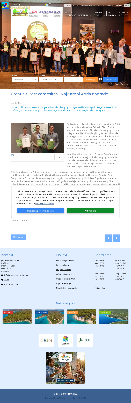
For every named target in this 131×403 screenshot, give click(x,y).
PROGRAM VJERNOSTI (88, 5)
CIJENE (68, 5)
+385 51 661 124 (9, 284)
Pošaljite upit (111, 80)
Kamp (14, 75)
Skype (5, 279)
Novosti (19, 237)
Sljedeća (116, 238)
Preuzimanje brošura (65, 260)
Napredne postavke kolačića (40, 210)
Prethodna (108, 238)
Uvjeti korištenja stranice (66, 279)
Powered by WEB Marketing (58, 398)
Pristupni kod (69, 75)
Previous (50, 157)
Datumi (42, 75)
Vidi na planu (100, 288)
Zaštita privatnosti (64, 274)
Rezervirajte (90, 80)
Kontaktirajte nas (104, 5)
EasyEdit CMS (79, 398)
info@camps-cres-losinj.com (14, 275)
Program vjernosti (63, 269)
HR (126, 5)
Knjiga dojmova (62, 265)
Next (59, 157)
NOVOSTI (76, 5)
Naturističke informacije (66, 288)
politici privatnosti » (44, 203)
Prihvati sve (90, 210)
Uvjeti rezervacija (63, 283)
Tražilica (118, 5)
